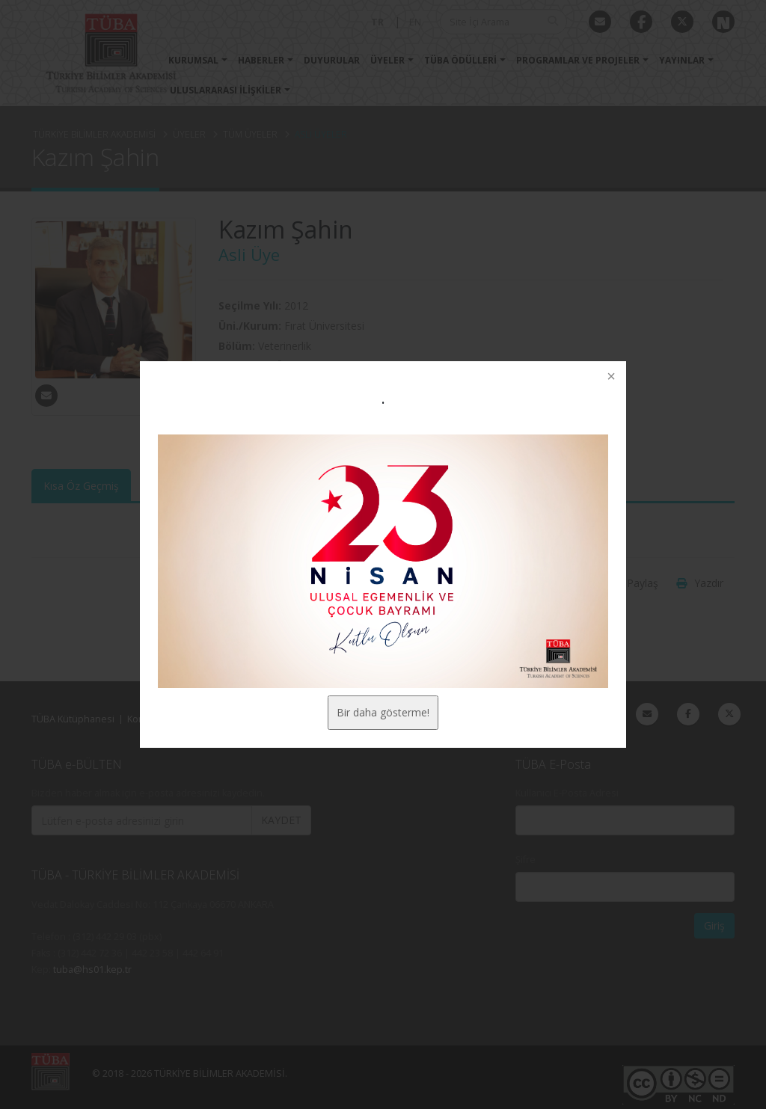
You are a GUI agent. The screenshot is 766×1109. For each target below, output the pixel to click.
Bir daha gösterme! (383, 712)
